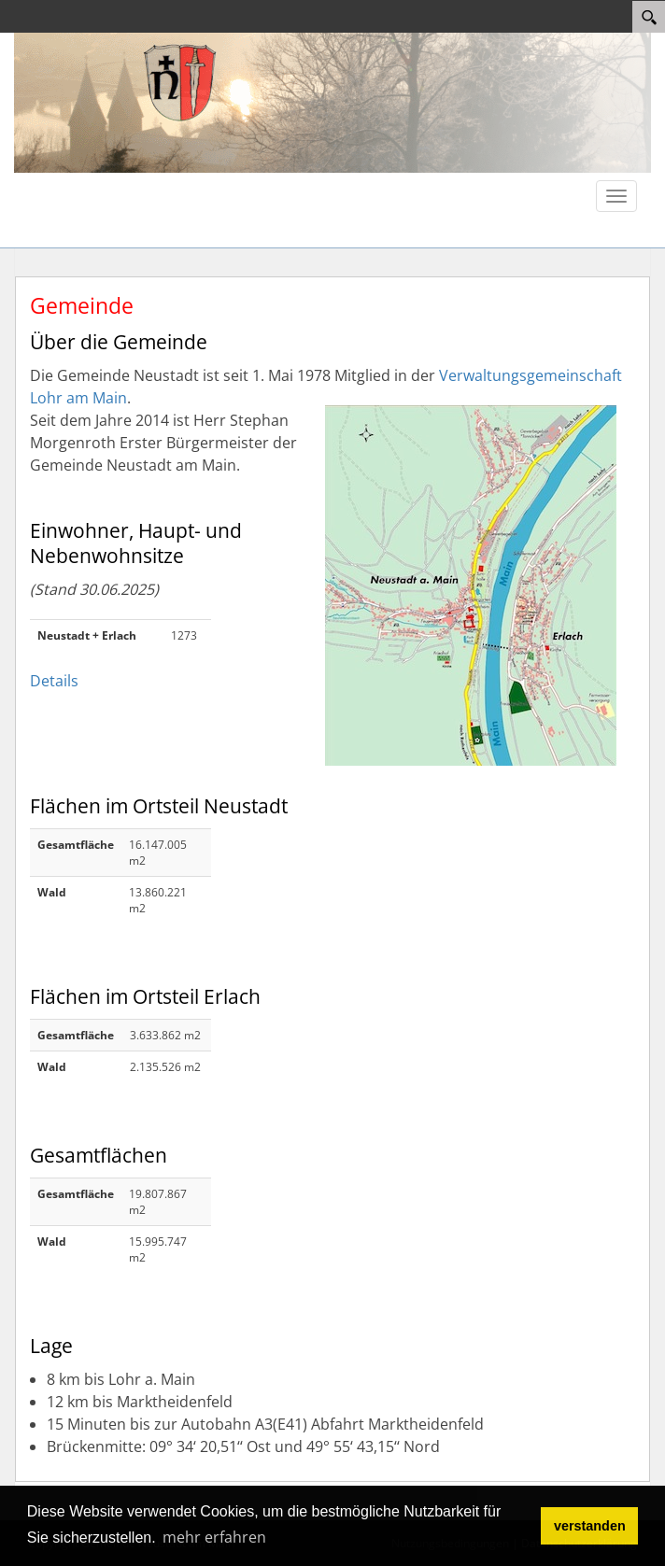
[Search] (648, 17)
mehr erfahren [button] (214, 1537)
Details (54, 680)
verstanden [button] (590, 1525)
